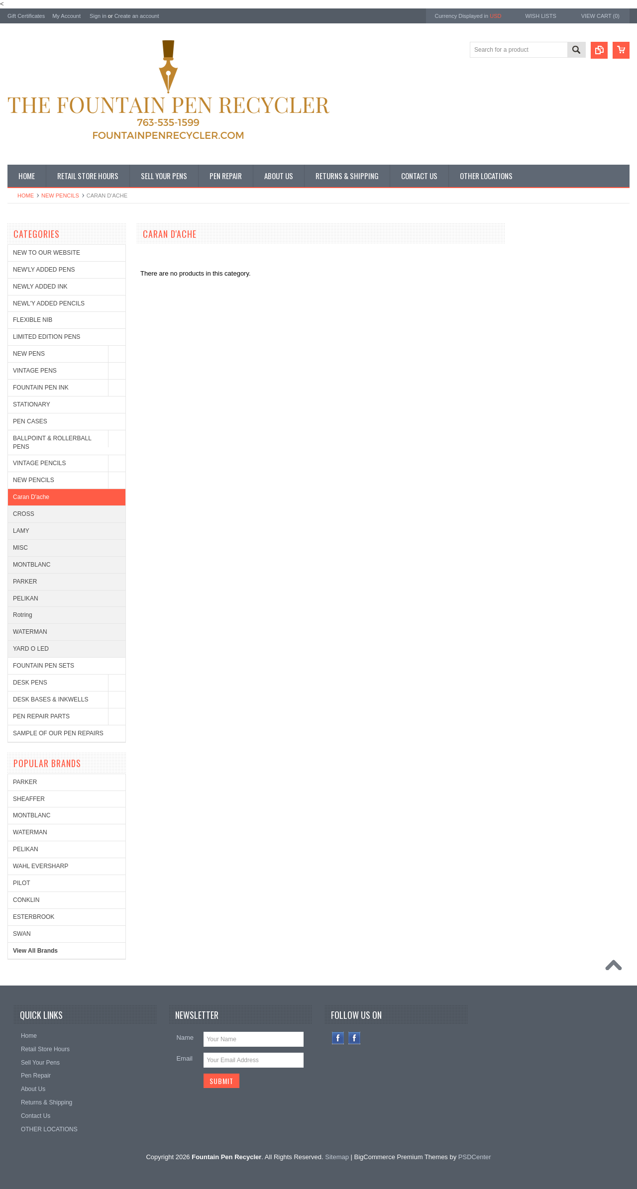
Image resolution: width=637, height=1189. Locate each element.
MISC (20, 547)
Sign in (98, 16)
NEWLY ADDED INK (40, 286)
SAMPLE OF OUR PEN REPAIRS (58, 733)
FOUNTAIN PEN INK (41, 387)
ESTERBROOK (33, 916)
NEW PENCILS (60, 195)
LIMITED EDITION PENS (46, 336)
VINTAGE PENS (35, 370)
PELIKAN (25, 598)
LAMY (21, 530)
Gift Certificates (26, 16)
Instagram (354, 1038)
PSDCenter (474, 1157)
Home (25, 195)
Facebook (338, 1038)
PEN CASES (30, 421)
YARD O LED (31, 648)
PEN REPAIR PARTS (41, 716)
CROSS (23, 513)
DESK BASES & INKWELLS (50, 699)
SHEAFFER (29, 798)
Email (184, 1058)
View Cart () (600, 16)
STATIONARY (31, 404)
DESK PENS (30, 682)
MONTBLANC (31, 564)
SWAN (22, 933)
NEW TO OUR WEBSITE (46, 252)
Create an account (136, 16)
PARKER (25, 581)
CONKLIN (26, 899)
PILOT (21, 883)
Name (185, 1037)
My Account (66, 16)
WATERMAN (30, 631)
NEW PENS (29, 353)
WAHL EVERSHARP (40, 866)
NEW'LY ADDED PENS (44, 269)
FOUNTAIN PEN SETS (43, 665)
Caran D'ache (31, 497)
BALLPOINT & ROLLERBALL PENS (52, 442)
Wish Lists (540, 16)
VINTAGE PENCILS (39, 463)
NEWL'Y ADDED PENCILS (49, 303)
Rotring (22, 614)
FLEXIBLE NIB (32, 319)
